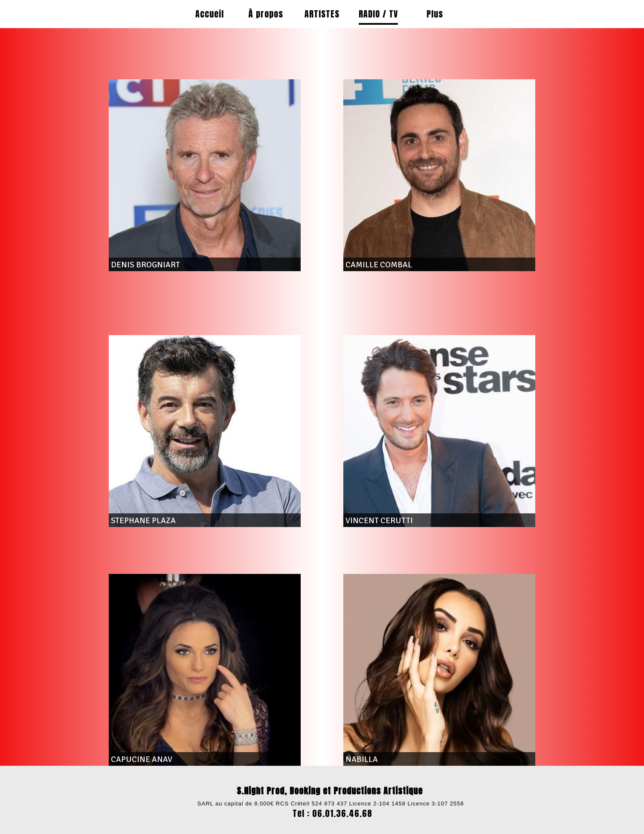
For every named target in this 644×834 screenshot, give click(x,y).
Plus (434, 13)
